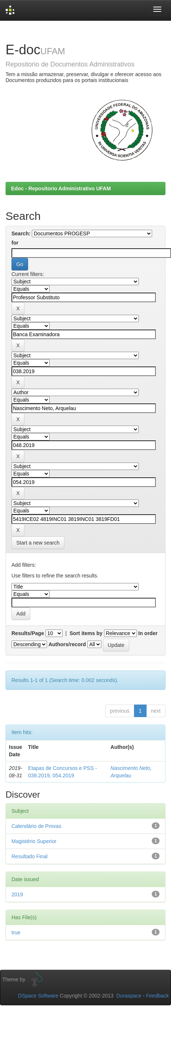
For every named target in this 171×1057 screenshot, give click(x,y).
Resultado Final (29, 856)
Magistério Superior (33, 841)
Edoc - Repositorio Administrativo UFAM (61, 188)
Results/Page (27, 633)
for (15, 243)
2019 (17, 894)
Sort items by (86, 633)
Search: (20, 233)
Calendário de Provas (36, 826)
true (15, 932)
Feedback (157, 996)
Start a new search (38, 543)
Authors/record (67, 644)
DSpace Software (38, 996)
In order (148, 633)
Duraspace (128, 996)
